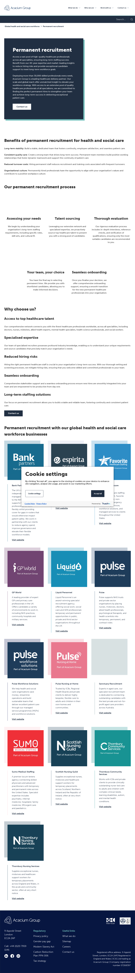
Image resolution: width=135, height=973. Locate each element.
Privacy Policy (41, 503)
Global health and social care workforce (22, 26)
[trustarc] (106, 503)
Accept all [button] (98, 493)
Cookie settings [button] (34, 493)
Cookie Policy (30, 503)
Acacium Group (17, 8)
